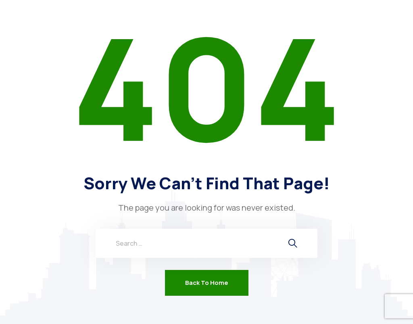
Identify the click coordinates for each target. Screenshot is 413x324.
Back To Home (206, 282)
